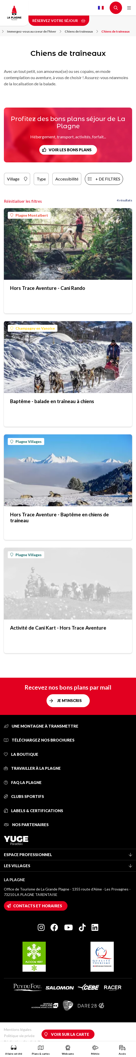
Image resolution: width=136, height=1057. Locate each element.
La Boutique (21, 754)
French (101, 8)
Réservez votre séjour (58, 20)
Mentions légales (18, 1029)
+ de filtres (107, 178)
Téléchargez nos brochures (39, 740)
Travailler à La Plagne (32, 768)
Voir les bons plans (70, 149)
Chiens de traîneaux (115, 31)
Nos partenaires (26, 824)
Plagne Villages (26, 441)
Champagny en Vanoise (32, 328)
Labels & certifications (33, 810)
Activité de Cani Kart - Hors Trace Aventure (58, 628)
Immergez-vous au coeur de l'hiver (34, 31)
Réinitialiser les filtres (23, 201)
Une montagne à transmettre (41, 726)
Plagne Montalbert (29, 215)
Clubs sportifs (24, 796)
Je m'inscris (69, 700)
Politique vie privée (19, 1035)
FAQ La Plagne (23, 782)
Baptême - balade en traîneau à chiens (52, 401)
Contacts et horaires (37, 905)
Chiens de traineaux (81, 31)
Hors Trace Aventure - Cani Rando (47, 288)
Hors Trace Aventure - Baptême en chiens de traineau (59, 517)
